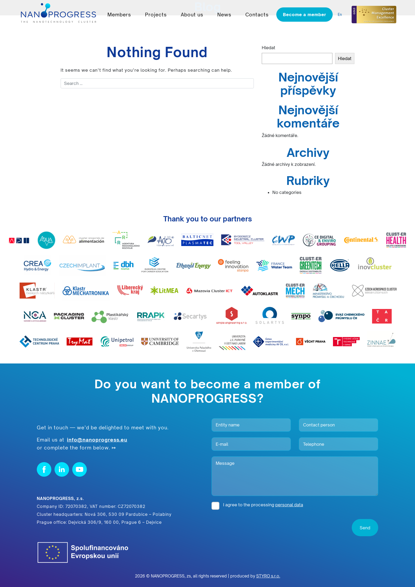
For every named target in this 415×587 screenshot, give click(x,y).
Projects (156, 14)
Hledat (268, 47)
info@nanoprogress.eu (97, 440)
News (224, 14)
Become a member (304, 14)
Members (119, 14)
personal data (289, 504)
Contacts (257, 14)
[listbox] (341, 15)
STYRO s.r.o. (268, 576)
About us (192, 14)
